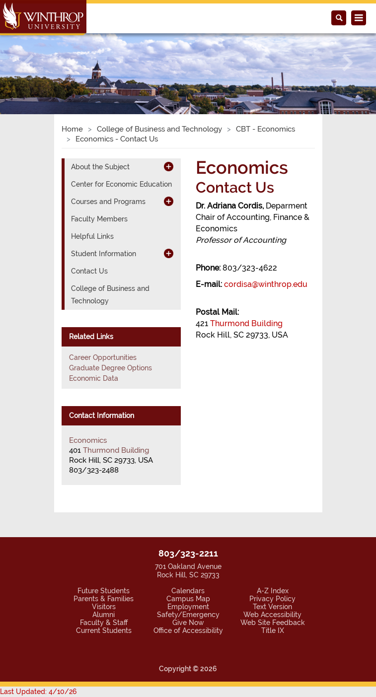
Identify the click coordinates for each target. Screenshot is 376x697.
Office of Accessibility (188, 630)
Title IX (272, 630)
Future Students (103, 591)
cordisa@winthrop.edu (265, 284)
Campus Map (188, 599)
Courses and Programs (108, 202)
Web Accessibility (272, 615)
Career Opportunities (103, 357)
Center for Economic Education (121, 184)
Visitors (104, 607)
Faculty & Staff (104, 623)
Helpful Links (92, 236)
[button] (28, 62)
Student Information (103, 254)
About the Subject (100, 167)
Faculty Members (99, 219)
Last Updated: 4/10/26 (38, 692)
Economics (88, 440)
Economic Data (93, 378)
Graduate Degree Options (110, 368)
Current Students (104, 630)
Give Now (188, 623)
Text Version (272, 607)
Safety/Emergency (188, 615)
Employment (188, 607)
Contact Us (89, 271)
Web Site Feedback (272, 623)
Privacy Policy (272, 599)
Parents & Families (104, 599)
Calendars (188, 591)
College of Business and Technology (159, 129)
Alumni (103, 615)
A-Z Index (273, 591)
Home (72, 129)
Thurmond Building (246, 323)
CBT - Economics (265, 129)
